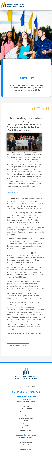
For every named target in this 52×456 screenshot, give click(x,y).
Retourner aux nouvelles (18, 345)
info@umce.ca (26, 404)
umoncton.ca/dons (37, 333)
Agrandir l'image (12, 193)
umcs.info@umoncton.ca (26, 442)
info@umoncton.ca (26, 423)
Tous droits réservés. (26, 388)
